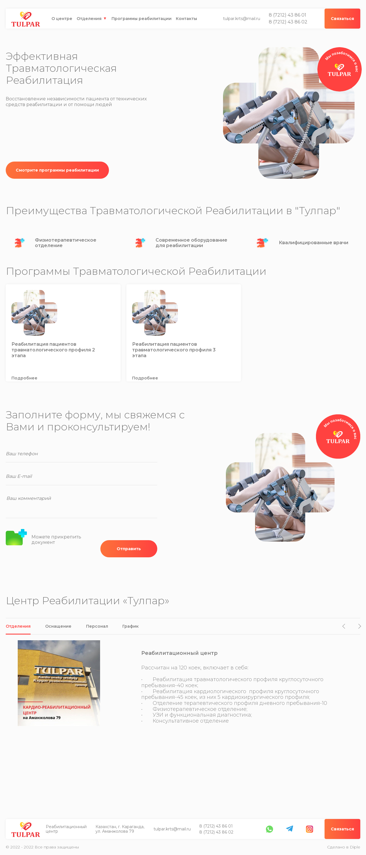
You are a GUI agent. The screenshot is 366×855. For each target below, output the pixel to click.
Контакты (186, 18)
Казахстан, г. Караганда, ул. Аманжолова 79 (120, 829)
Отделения (89, 18)
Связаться (342, 829)
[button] (345, 626)
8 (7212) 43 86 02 (288, 22)
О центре (61, 18)
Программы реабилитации (142, 18)
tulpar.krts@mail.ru (241, 18)
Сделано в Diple (343, 847)
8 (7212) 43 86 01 (287, 15)
